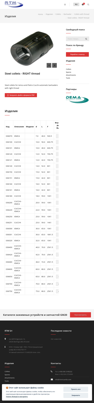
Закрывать (76, 395)
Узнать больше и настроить (17, 396)
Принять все (76, 389)
